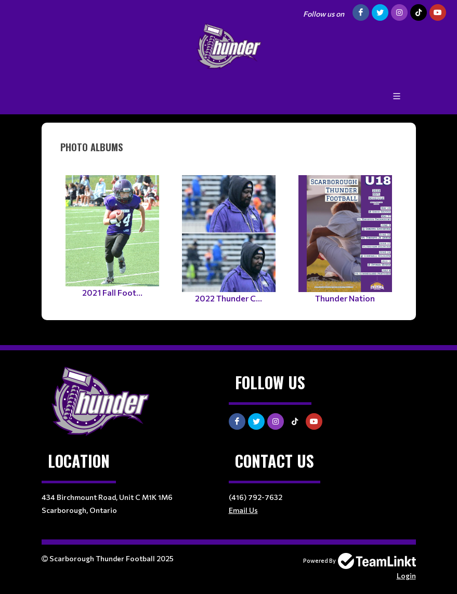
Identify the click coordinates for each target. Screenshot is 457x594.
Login (406, 575)
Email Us (243, 510)
